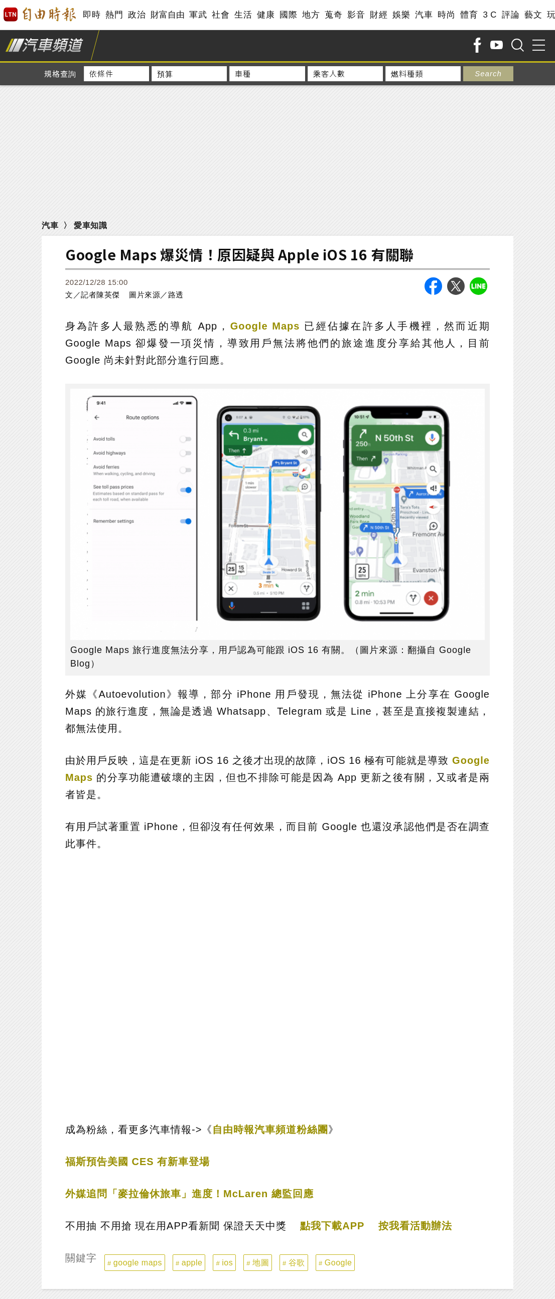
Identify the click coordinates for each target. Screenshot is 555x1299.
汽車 (424, 15)
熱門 (114, 15)
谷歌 (297, 1262)
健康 (265, 15)
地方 (311, 15)
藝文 (533, 15)
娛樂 (401, 15)
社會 (220, 15)
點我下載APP (332, 1225)
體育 (469, 15)
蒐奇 (333, 15)
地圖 (260, 1262)
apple (192, 1262)
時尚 (446, 15)
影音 (356, 15)
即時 (91, 15)
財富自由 (167, 15)
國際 (288, 15)
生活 (243, 15)
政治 (137, 15)
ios (227, 1262)
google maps (137, 1262)
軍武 (198, 15)
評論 (510, 15)
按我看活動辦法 (415, 1225)
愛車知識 (90, 225)
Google (338, 1262)
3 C (490, 15)
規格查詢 (60, 73)
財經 (378, 15)
